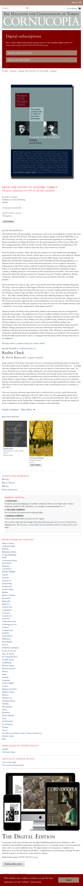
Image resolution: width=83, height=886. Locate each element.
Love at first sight (9, 762)
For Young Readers (9, 657)
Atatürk (5, 749)
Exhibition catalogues (10, 648)
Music (5, 486)
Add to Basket (8, 221)
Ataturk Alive (8, 449)
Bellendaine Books (9, 552)
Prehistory (6, 712)
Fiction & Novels (9, 651)
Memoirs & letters (9, 689)
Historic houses (8, 665)
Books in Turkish (8, 595)
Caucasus (6, 613)
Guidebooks (7, 662)
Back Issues (8, 482)
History (5, 671)
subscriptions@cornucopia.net (23, 518)
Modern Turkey (8, 692)
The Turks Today (8, 752)
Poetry (4, 709)
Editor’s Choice (8, 543)
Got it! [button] (68, 880)
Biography (6, 601)
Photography (7, 707)
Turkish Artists (8, 736)
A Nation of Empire (36, 458)
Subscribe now (13, 863)
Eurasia (5, 645)
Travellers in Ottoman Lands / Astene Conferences (22, 733)
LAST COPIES (8, 683)
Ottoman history (8, 701)
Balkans (5, 592)
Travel (4, 730)
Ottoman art (7, 698)
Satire (4, 718)
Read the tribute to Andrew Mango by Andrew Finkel (23, 343)
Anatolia (5, 578)
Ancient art (6, 580)
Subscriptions (10, 489)
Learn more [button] (35, 881)
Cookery (5, 627)
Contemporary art (9, 624)
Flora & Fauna (8, 654)
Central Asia (7, 607)
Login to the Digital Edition (19, 60)
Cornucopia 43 (27, 348)
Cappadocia (7, 610)
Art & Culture (7, 589)
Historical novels (9, 668)
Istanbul (5, 677)
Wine (4, 739)
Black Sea (6, 604)
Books (13, 71)
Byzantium (6, 598)
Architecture (7, 586)
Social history (7, 724)
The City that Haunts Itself (13, 765)
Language (6, 680)
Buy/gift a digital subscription (20, 53)
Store (5, 71)
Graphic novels (8, 660)
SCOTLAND (7, 721)
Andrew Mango (29, 746)
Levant (5, 686)
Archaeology (7, 583)
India (4, 674)
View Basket (72, 8)
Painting (5, 704)
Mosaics (5, 695)
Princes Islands (8, 715)
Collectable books (9, 621)
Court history (7, 636)
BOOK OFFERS (8, 572)
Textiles (5, 727)
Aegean (5, 575)
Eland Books (7, 642)
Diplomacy (6, 639)
